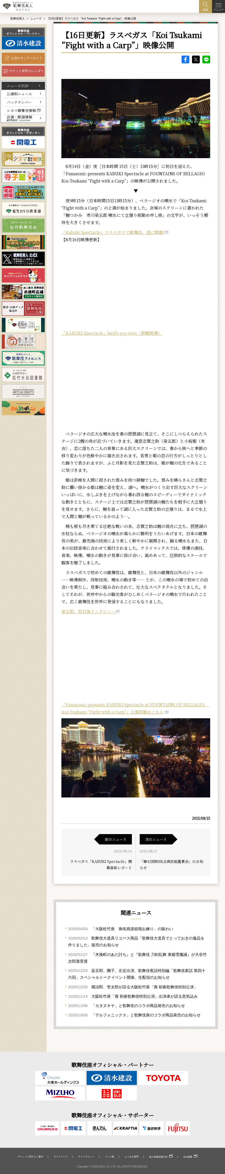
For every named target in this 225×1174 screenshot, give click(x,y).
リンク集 (109, 1156)
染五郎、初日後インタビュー (88, 611)
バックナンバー (19, 102)
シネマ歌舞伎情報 (21, 110)
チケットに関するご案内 (30, 1156)
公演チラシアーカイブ (26, 58)
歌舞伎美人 (17, 18)
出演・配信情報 (19, 118)
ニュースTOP (18, 85)
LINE (206, 59)
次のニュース (156, 839)
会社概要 (187, 1156)
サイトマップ (61, 1156)
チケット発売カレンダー (26, 71)
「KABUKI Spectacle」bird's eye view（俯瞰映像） (111, 333)
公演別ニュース (19, 93)
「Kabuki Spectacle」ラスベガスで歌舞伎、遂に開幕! (112, 232)
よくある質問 (132, 1156)
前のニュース (115, 839)
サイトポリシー (86, 1156)
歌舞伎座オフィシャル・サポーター (23, 131)
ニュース (36, 18)
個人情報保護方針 (158, 1156)
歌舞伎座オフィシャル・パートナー (23, 32)
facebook (185, 59)
